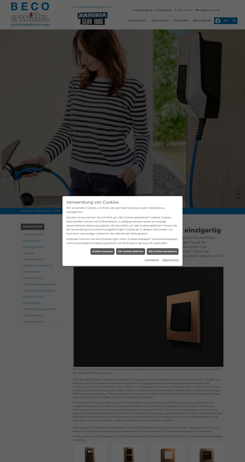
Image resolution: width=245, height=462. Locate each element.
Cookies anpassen (102, 244)
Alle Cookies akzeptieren (162, 244)
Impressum (152, 253)
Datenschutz (170, 253)
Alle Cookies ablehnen (130, 244)
